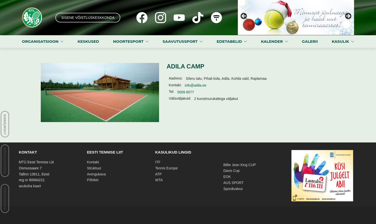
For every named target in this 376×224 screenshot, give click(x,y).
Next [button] (348, 16)
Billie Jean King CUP (239, 165)
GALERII (310, 41)
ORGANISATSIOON (40, 41)
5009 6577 (185, 92)
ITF (158, 162)
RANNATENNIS (4, 198)
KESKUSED (88, 41)
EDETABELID (229, 41)
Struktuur (94, 168)
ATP (158, 174)
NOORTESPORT (128, 41)
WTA (159, 180)
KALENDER (272, 41)
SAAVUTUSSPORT (180, 41)
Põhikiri (93, 180)
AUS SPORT (233, 183)
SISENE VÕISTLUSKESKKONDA (88, 18)
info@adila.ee (195, 85)
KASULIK (340, 41)
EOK (227, 177)
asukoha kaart (30, 186)
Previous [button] (244, 16)
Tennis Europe (166, 168)
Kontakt (93, 162)
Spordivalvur (233, 189)
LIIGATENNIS (4, 124)
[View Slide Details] (296, 17)
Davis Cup (231, 171)
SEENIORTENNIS (4, 160)
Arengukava (96, 174)
